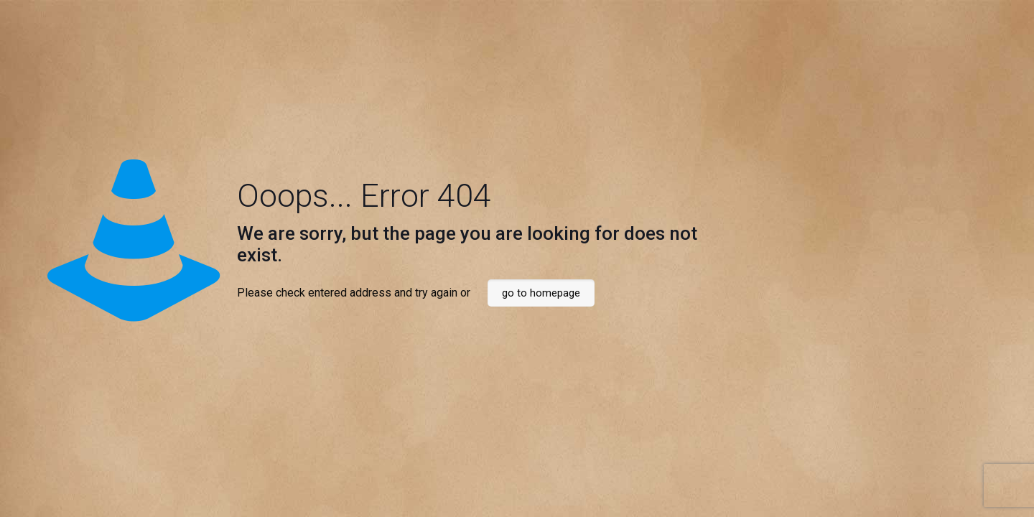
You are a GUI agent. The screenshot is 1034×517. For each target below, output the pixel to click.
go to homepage (541, 293)
